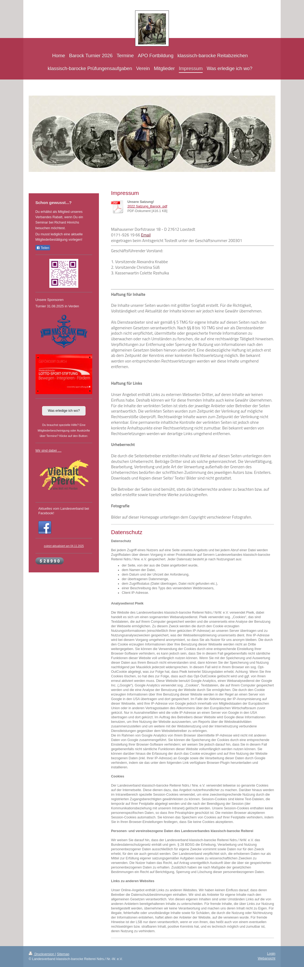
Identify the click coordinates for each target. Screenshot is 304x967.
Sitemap (63, 954)
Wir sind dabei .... (48, 450)
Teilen (42, 248)
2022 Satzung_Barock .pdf (147, 206)
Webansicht (266, 958)
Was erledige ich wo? (64, 411)
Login (271, 953)
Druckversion (42, 954)
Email (146, 235)
